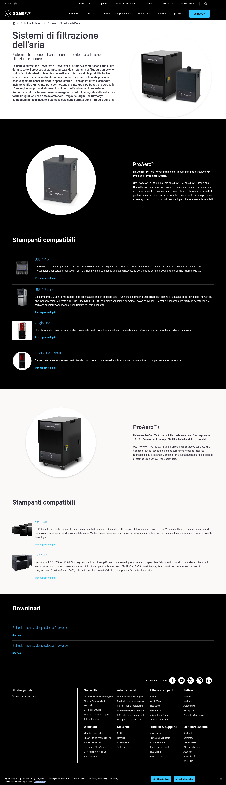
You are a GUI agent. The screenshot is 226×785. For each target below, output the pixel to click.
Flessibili (121, 738)
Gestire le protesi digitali (95, 751)
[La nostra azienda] (198, 728)
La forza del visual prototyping (98, 696)
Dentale (187, 696)
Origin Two (155, 701)
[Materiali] (132, 728)
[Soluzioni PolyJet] (44, 23)
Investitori (188, 761)
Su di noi (187, 733)
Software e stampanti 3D (115, 13)
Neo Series (155, 706)
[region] (113, 779)
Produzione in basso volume (130, 701)
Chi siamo (166, 3)
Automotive (189, 706)
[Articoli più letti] (132, 691)
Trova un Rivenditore (160, 738)
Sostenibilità (189, 756)
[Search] (206, 3)
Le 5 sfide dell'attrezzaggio (130, 696)
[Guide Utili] (99, 691)
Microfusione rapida (93, 733)
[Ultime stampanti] (165, 691)
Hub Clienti (155, 751)
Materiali (143, 13)
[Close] (221, 779)
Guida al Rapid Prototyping (130, 706)
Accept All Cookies (184, 779)
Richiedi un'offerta (159, 742)
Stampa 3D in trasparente (129, 719)
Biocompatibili (124, 742)
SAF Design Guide (92, 710)
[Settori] (198, 691)
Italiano (12, 3)
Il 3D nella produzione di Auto (131, 715)
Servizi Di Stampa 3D (169, 13)
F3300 (153, 696)
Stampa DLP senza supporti (97, 714)
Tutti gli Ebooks (91, 719)
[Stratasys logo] (18, 13)
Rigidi (119, 733)
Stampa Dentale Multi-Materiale (94, 703)
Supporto (102, 3)
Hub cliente (188, 3)
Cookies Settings (161, 779)
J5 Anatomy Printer (159, 715)
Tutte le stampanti (159, 719)
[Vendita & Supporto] (165, 728)
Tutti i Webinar (91, 756)
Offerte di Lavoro (191, 747)
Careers (148, 3)
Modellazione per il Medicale (130, 710)
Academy (188, 751)
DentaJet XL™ (157, 710)
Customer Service (158, 756)
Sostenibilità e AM (92, 742)
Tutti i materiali (124, 747)
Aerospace (188, 710)
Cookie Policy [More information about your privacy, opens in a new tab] (40, 781)
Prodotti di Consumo (193, 715)
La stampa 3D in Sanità (95, 747)
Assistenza (155, 733)
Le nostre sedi (190, 742)
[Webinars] (99, 728)
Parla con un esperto (160, 747)
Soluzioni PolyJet (30, 23)
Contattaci (188, 738)
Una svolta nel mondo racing (97, 738)
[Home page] (12, 23)
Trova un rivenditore (125, 3)
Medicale (187, 701)
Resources (83, 3)
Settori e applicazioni (80, 13)
